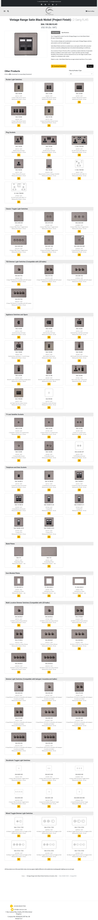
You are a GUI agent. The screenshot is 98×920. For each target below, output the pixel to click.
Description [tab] (55, 32)
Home (23, 876)
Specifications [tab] (65, 32)
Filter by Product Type (75, 70)
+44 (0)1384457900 (43, 1)
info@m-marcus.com (56, 1)
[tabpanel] (72, 47)
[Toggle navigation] (4, 11)
